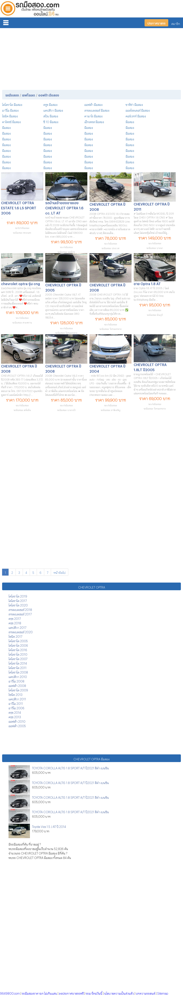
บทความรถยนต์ (145, 993)
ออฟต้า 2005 (17, 725)
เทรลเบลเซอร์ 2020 (21, 631)
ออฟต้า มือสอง (93, 104)
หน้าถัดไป (60, 572)
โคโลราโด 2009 (18, 689)
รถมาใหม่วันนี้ (94, 993)
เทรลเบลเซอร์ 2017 (20, 613)
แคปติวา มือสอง (53, 110)
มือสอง (130, 121)
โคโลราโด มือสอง (12, 104)
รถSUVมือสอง (22, 227)
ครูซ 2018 (15, 622)
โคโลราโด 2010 (18, 654)
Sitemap (162, 993)
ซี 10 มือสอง (50, 121)
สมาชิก (175, 23)
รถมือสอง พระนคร (22, 232)
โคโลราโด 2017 (18, 600)
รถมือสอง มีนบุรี (155, 314)
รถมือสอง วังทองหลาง (66, 332)
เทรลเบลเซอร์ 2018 (20, 609)
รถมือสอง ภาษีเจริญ (110, 410)
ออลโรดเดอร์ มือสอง (138, 110)
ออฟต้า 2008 (17, 685)
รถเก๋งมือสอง (66, 247)
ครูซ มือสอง (50, 104)
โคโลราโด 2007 (18, 658)
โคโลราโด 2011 (17, 667)
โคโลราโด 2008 (18, 672)
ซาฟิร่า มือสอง (134, 104)
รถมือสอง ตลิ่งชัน (22, 410)
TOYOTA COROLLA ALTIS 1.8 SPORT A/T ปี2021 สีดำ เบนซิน (70, 767)
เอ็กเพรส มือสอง (94, 121)
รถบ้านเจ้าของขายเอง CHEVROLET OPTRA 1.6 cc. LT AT (64, 207)
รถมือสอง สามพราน (22, 322)
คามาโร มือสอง (93, 115)
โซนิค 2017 (15, 636)
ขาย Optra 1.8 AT (147, 283)
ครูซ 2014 (15, 712)
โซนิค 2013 (15, 694)
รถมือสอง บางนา (154, 247)
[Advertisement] (91, 58)
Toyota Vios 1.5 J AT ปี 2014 (49, 826)
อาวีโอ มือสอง (10, 110)
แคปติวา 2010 (18, 676)
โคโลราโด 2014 (18, 663)
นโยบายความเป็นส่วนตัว (119, 993)
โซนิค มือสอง (10, 115)
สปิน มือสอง (50, 115)
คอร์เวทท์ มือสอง (136, 115)
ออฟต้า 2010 (17, 721)
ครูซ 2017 (15, 618)
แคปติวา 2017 (17, 627)
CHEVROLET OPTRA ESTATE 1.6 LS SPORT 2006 (18, 207)
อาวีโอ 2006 (16, 707)
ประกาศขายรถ (156, 23)
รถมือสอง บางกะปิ (66, 410)
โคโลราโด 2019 (18, 595)
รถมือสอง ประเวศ (110, 248)
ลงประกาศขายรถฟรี (71, 993)
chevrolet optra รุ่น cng (20, 283)
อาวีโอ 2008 (16, 680)
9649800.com (10, 993)
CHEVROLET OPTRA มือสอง (91, 758)
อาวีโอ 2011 (16, 703)
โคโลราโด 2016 (18, 649)
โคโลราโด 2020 (18, 604)
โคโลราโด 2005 (18, 640)
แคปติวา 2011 (17, 698)
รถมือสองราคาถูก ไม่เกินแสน (39, 993)
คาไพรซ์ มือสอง (11, 121)
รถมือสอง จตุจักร (66, 251)
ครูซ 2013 (15, 716)
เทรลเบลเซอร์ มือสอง (96, 110)
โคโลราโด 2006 (18, 645)
